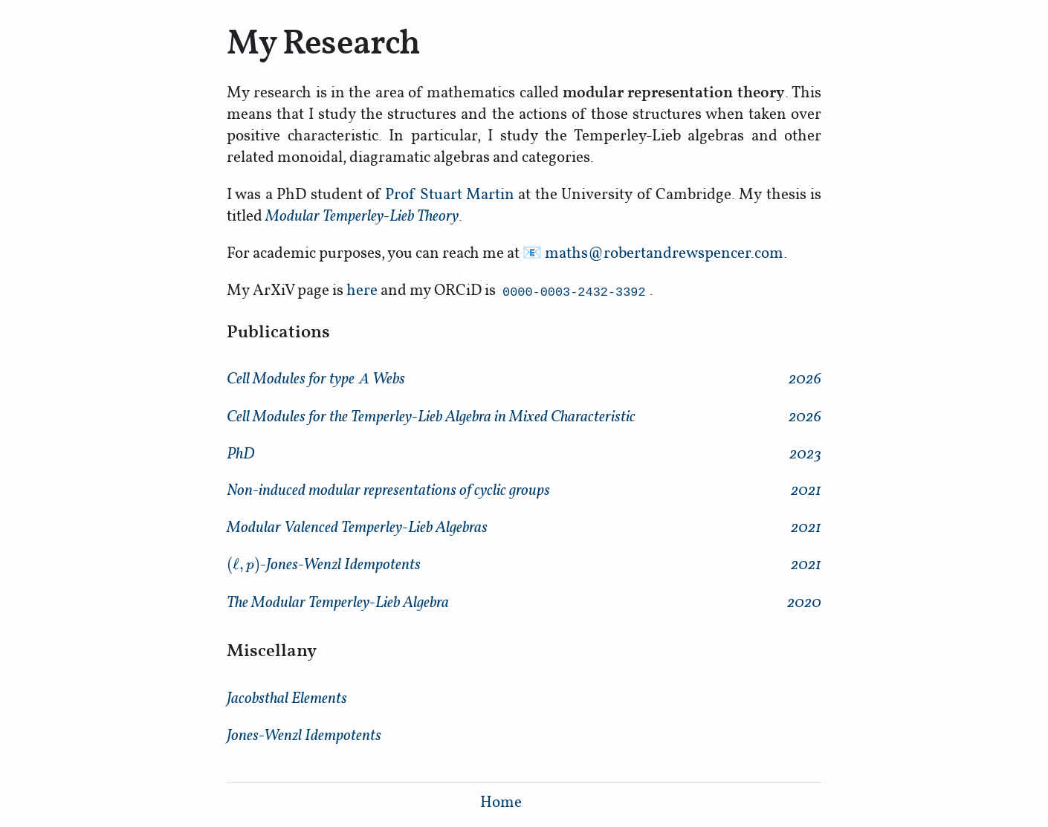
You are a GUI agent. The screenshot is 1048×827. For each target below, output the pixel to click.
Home (501, 801)
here (362, 289)
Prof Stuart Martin (449, 193)
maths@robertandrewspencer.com (664, 252)
